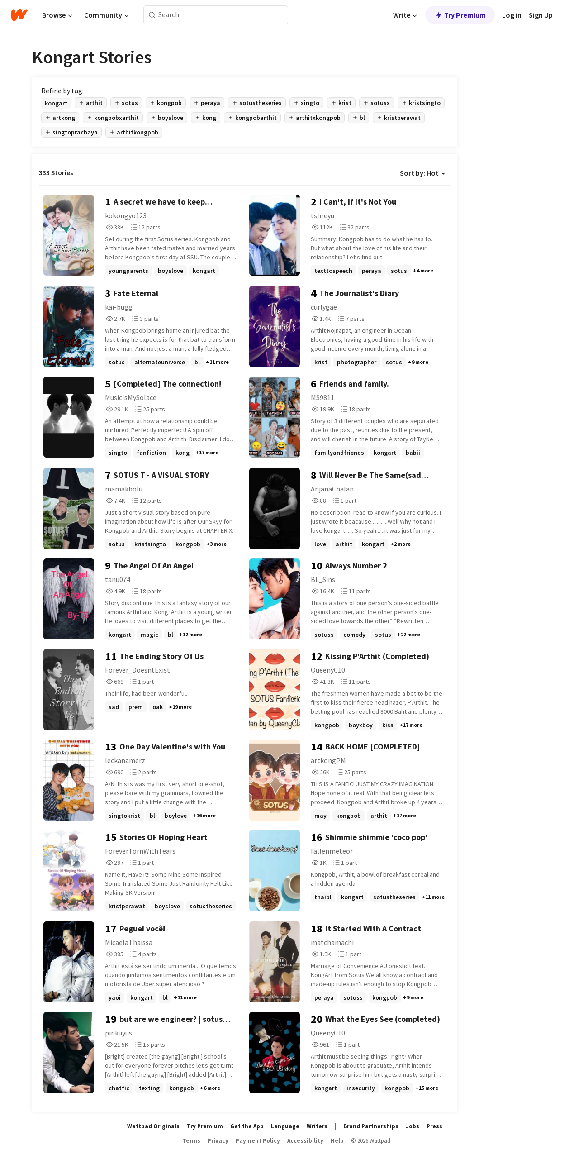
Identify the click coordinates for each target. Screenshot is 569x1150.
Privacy (218, 1141)
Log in (512, 14)
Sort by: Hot (422, 172)
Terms (191, 1141)
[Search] (152, 15)
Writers (317, 1126)
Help (337, 1141)
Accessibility (305, 1141)
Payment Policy (258, 1141)
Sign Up (541, 14)
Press (434, 1126)
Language (285, 1126)
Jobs (412, 1126)
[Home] (19, 15)
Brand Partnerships (370, 1126)
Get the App (247, 1126)
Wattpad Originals (153, 1126)
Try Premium (460, 14)
